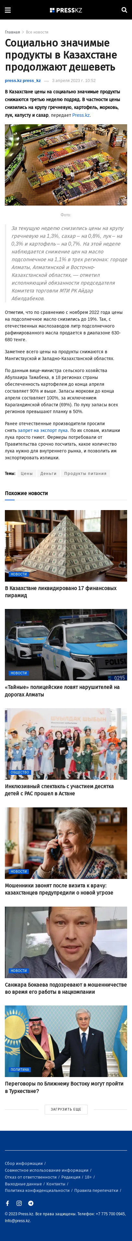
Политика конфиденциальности (38, 1190)
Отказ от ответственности (31, 1177)
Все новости (37, 32)
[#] (66, 10)
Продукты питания (85, 473)
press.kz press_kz (23, 80)
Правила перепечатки (96, 1190)
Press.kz (81, 115)
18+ (89, 1177)
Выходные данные (24, 1183)
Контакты (56, 1183)
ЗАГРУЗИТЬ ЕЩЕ (66, 1109)
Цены (27, 473)
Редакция (71, 1177)
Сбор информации (24, 1163)
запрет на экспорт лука (42, 430)
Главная (12, 32)
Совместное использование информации (47, 1170)
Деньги (49, 473)
